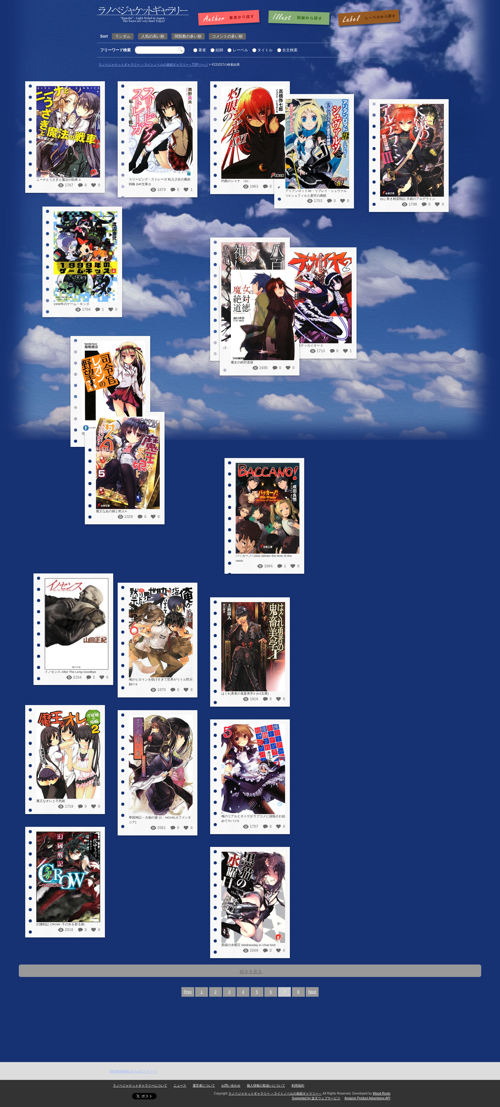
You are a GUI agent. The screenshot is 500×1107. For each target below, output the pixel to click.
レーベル (240, 50)
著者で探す (230, 18)
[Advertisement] (250, 1014)
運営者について (204, 1085)
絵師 (219, 50)
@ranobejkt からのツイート (133, 1071)
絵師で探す (299, 18)
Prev (188, 992)
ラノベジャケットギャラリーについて (140, 1085)
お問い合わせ (230, 1085)
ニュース (179, 1085)
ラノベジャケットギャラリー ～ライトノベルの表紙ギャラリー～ (275, 1093)
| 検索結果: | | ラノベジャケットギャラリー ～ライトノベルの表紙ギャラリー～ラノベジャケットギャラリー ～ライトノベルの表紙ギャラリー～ (143, 14)
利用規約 (297, 1085)
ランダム (122, 36)
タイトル (265, 50)
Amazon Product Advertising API (367, 1098)
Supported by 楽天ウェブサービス (316, 1098)
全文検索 (290, 50)
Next (312, 992)
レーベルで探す (368, 18)
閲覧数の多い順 (188, 36)
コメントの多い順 (227, 36)
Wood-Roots (381, 1093)
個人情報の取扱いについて (266, 1085)
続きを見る (251, 971)
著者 (202, 50)
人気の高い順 (152, 36)
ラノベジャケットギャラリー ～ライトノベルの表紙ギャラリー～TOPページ (153, 64)
